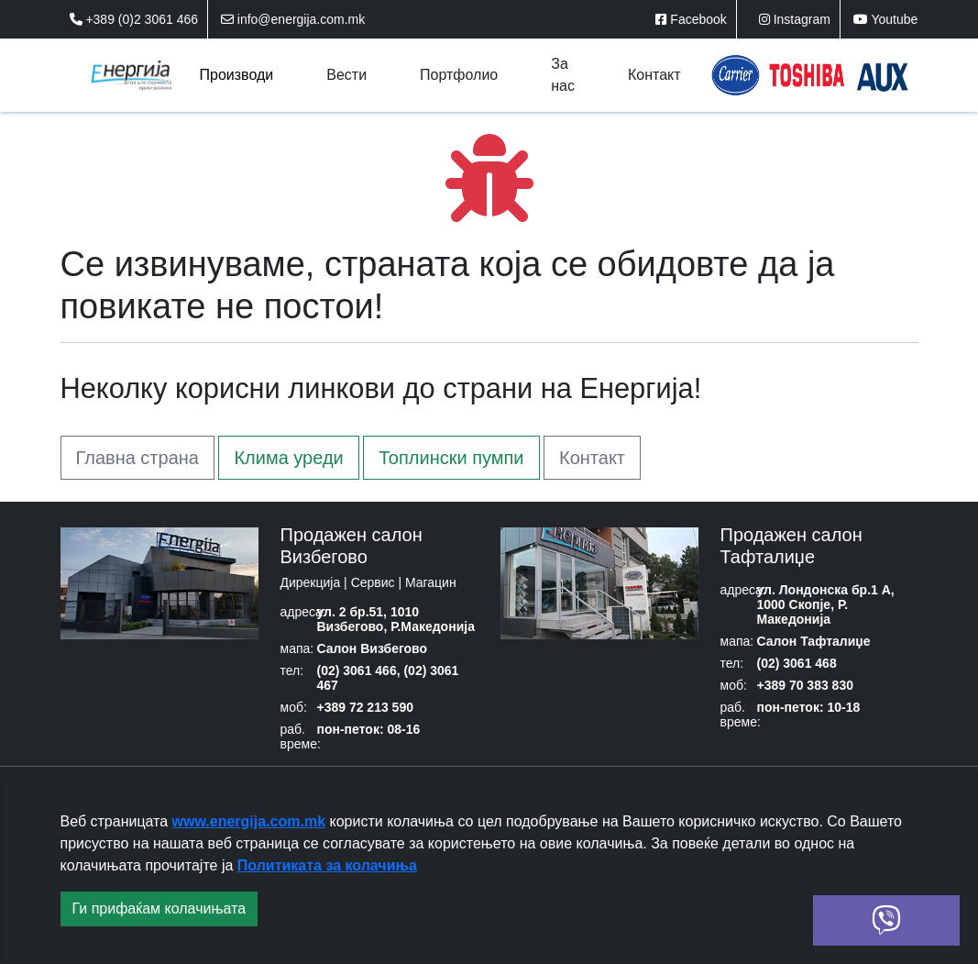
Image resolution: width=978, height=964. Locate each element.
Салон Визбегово (371, 648)
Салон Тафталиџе (813, 641)
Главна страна (137, 458)
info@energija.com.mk (293, 19)
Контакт (592, 458)
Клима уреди (288, 458)
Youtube (885, 19)
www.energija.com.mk (248, 821)
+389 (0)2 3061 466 (134, 19)
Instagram (794, 19)
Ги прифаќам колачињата (159, 908)
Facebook (690, 19)
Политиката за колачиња (327, 865)
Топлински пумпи (451, 458)
